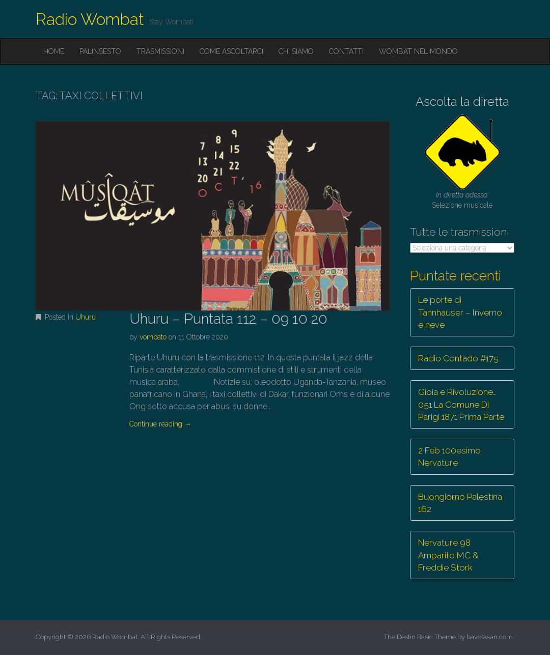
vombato (153, 337)
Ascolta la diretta (462, 101)
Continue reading (160, 424)
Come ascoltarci (231, 51)
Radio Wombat (90, 19)
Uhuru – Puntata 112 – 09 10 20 (228, 318)
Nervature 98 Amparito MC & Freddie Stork (448, 555)
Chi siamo (296, 51)
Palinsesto (100, 51)
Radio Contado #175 (458, 358)
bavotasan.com (489, 637)
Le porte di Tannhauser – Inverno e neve (460, 312)
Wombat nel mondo (418, 51)
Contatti (346, 51)
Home (53, 51)
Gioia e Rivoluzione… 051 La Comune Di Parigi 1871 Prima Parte (461, 404)
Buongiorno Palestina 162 (460, 503)
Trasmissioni (160, 51)
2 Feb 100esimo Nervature (449, 456)
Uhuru (85, 317)
